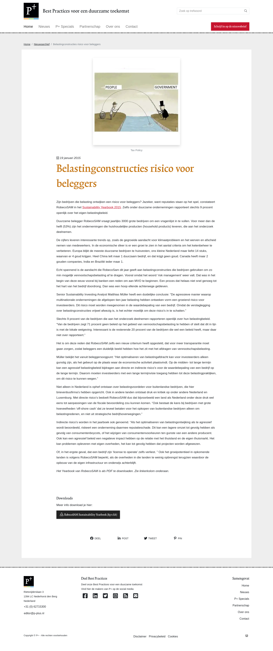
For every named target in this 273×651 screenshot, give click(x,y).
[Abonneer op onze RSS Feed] (126, 596)
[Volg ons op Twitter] (105, 596)
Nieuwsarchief (41, 44)
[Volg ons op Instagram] (115, 596)
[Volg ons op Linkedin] (95, 596)
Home (27, 44)
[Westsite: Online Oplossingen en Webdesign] (246, 635)
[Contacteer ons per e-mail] (136, 596)
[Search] (209, 11)
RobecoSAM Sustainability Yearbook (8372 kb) (88, 514)
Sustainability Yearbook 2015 (101, 207)
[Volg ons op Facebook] (85, 596)
